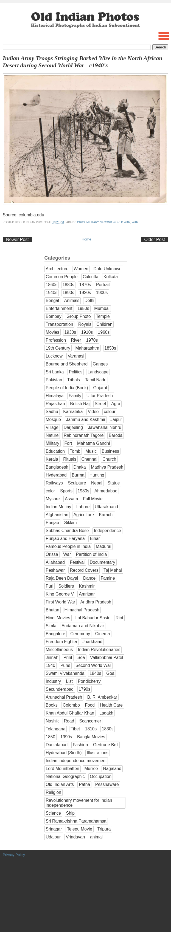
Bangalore (55, 633)
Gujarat (100, 387)
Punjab (52, 522)
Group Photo (78, 316)
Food (90, 705)
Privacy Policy (14, 855)
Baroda (115, 435)
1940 (50, 665)
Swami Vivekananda (65, 673)
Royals (84, 324)
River (76, 340)
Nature (52, 435)
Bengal (52, 300)
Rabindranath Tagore (83, 435)
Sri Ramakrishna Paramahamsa (76, 821)
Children (104, 324)
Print (67, 657)
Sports (66, 491)
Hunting (96, 475)
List (69, 681)
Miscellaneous (59, 649)
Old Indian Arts (60, 784)
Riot (119, 617)
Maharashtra (87, 348)
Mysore (53, 499)
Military (92, 222)
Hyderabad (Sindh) (64, 752)
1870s (85, 284)
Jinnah (52, 657)
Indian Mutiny (58, 506)
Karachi (106, 514)
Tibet (75, 729)
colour (109, 411)
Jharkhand (92, 641)
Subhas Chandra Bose (67, 530)
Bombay (53, 316)
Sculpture (77, 483)
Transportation (59, 324)
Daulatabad (57, 744)
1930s (70, 332)
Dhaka (80, 467)
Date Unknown (107, 268)
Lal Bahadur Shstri (92, 617)
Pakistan (54, 380)
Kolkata (110, 276)
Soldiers (66, 586)
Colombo (71, 705)
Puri (50, 586)
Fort (68, 443)
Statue (113, 483)
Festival (77, 562)
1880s (68, 284)
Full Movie (93, 499)
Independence (107, 530)
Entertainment (59, 308)
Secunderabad (60, 689)
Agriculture (84, 514)
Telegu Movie (79, 829)
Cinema (102, 633)
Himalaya (55, 395)
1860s (52, 284)
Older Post (154, 239)
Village (52, 427)
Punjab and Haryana (65, 538)
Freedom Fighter (61, 641)
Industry (53, 681)
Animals (71, 300)
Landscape (98, 372)
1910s (87, 332)
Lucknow (54, 356)
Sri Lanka (55, 372)
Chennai (89, 459)
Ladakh (106, 713)
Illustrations (97, 752)
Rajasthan (55, 403)
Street (100, 403)
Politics (75, 372)
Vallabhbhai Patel (106, 657)
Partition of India (91, 554)
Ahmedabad (105, 491)
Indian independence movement (76, 760)
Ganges (100, 364)
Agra (115, 403)
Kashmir (87, 586)
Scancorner (90, 721)
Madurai (103, 546)
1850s (110, 348)
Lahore (83, 506)
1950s (83, 308)
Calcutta (90, 276)
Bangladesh (57, 467)
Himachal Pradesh (82, 610)
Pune (65, 665)
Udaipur (53, 837)
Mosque (53, 419)
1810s (91, 729)
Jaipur (116, 419)
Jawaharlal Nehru (104, 427)
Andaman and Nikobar (82, 625)
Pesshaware (107, 784)
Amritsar (87, 594)
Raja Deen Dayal (62, 578)
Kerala (52, 459)
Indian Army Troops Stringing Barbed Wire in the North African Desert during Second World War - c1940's (82, 62)
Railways (54, 483)
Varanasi (76, 356)
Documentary (102, 562)
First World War (60, 602)
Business (110, 451)
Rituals (69, 459)
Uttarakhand (106, 506)
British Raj (79, 403)
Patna (84, 784)
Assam (71, 499)
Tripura (104, 829)
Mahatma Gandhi (93, 443)
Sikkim (70, 522)
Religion (53, 792)
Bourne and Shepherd (67, 364)
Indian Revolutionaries (99, 649)
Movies (52, 332)
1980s (83, 491)
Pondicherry (89, 681)
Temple (103, 316)
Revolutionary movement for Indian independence (79, 803)
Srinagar (54, 829)
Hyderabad (56, 475)
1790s (85, 689)
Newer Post (17, 239)
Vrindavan (75, 837)
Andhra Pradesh (95, 602)
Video (93, 411)
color (50, 491)
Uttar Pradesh (99, 395)
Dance (89, 578)
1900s (102, 292)
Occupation (100, 776)
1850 (50, 736)
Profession (56, 340)
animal (96, 837)
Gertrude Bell (105, 744)
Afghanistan (57, 514)
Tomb (75, 451)
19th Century (58, 348)
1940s (81, 222)
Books (52, 705)
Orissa (52, 554)
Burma (78, 475)
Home (86, 239)
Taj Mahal (112, 570)
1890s (68, 292)
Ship (70, 813)
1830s (108, 729)
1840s (95, 673)
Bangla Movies (91, 736)
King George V (60, 594)
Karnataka (73, 411)
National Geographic (65, 776)
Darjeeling (73, 427)
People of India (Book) (67, 387)
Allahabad (55, 562)
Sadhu (52, 411)
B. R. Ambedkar (102, 697)
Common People (62, 276)
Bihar (95, 538)
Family (75, 395)
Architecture (57, 268)
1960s (104, 332)
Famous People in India (68, 546)
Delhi (89, 300)
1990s (66, 736)
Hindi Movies (58, 617)
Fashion (80, 744)
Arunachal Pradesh (64, 697)
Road (69, 721)
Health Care (111, 705)
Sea (81, 657)
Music (91, 451)
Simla (51, 625)
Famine (108, 578)
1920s (85, 292)
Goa (110, 673)
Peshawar (55, 570)
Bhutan (52, 610)
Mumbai (101, 308)
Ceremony (80, 633)
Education (55, 451)
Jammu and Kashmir (85, 419)
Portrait (103, 284)
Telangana (56, 729)
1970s (92, 340)
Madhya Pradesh (107, 467)
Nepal (96, 483)
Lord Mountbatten (62, 768)
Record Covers (84, 570)
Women (81, 268)
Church (109, 459)
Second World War (115, 222)
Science (53, 813)
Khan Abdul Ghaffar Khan (70, 713)
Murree (91, 768)
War (135, 222)
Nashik (52, 721)
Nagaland (112, 768)
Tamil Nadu (95, 380)
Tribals (73, 380)
